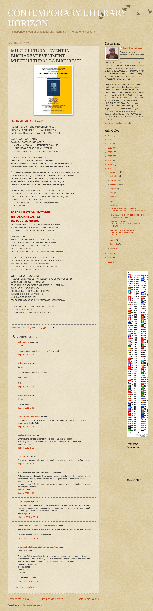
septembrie (115, 184)
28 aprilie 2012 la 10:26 (28, 581)
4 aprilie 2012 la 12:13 (27, 448)
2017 (110, 148)
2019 (110, 140)
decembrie (115, 172)
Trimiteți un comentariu (24, 587)
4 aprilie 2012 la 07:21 (27, 427)
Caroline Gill (23, 456)
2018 (110, 144)
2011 (110, 254)
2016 (110, 152)
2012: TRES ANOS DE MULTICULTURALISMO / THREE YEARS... (125, 223)
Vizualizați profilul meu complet (118, 123)
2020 (110, 135)
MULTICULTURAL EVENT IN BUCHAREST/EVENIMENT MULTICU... (123, 232)
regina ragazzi (24, 502)
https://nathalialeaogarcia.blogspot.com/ (36, 547)
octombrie (114, 180)
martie (113, 240)
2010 (110, 258)
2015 (110, 156)
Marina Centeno (25, 435)
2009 (110, 262)
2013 (110, 164)
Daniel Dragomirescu (132, 48)
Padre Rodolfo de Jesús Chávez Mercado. (37, 526)
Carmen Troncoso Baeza (29, 416)
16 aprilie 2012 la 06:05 (28, 517)
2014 (110, 160)
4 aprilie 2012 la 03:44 (27, 386)
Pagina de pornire (52, 599)
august (113, 188)
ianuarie (113, 248)
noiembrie (114, 176)
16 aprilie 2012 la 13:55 (28, 538)
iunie (112, 197)
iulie (112, 193)
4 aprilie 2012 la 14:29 (27, 464)
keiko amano (23, 342)
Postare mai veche (88, 599)
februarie (114, 244)
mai (112, 201)
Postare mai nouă (18, 599)
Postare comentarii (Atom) (31, 605)
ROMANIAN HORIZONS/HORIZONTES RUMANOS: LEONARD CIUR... (127, 216)
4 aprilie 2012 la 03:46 (27, 408)
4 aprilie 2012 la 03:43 (27, 355)
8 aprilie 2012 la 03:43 (27, 493)
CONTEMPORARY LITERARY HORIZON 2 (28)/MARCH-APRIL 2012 (127, 209)
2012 (110, 168)
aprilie (113, 205)
